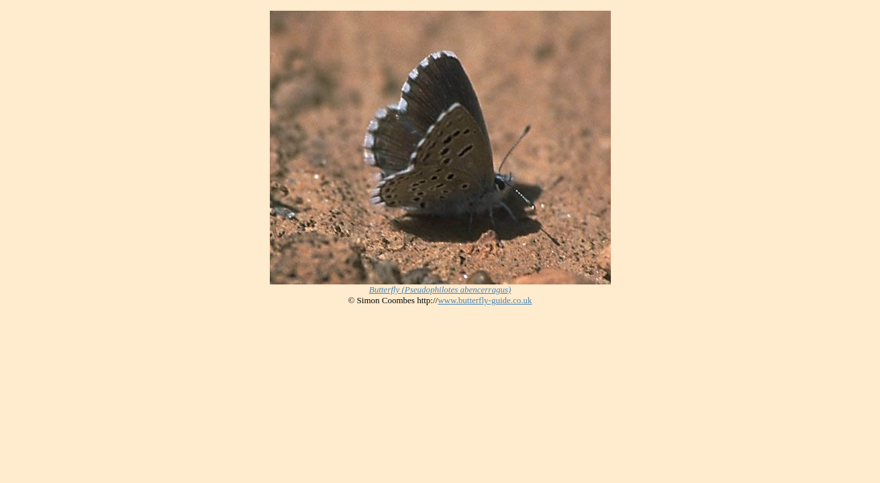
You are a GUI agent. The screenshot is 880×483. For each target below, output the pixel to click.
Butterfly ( (440, 289)
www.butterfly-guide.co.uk (485, 300)
